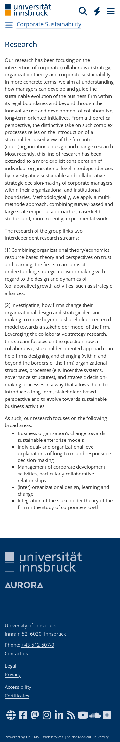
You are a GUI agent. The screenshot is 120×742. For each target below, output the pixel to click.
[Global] (95, 10)
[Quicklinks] (97, 11)
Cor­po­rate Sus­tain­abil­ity (49, 24)
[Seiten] (110, 11)
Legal (10, 666)
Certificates (17, 695)
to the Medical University (88, 737)
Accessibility (18, 687)
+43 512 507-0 (37, 644)
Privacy (13, 674)
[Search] (83, 11)
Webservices (53, 737)
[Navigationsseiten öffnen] (9, 25)
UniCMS (32, 737)
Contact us (16, 653)
